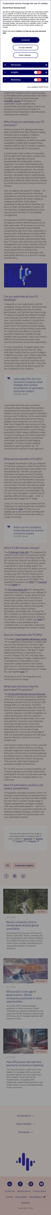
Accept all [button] (25, 40)
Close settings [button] (25, 55)
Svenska (17, 8)
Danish (5, 8)
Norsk (11, 8)
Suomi (23, 8)
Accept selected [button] (25, 47)
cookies (19, 31)
